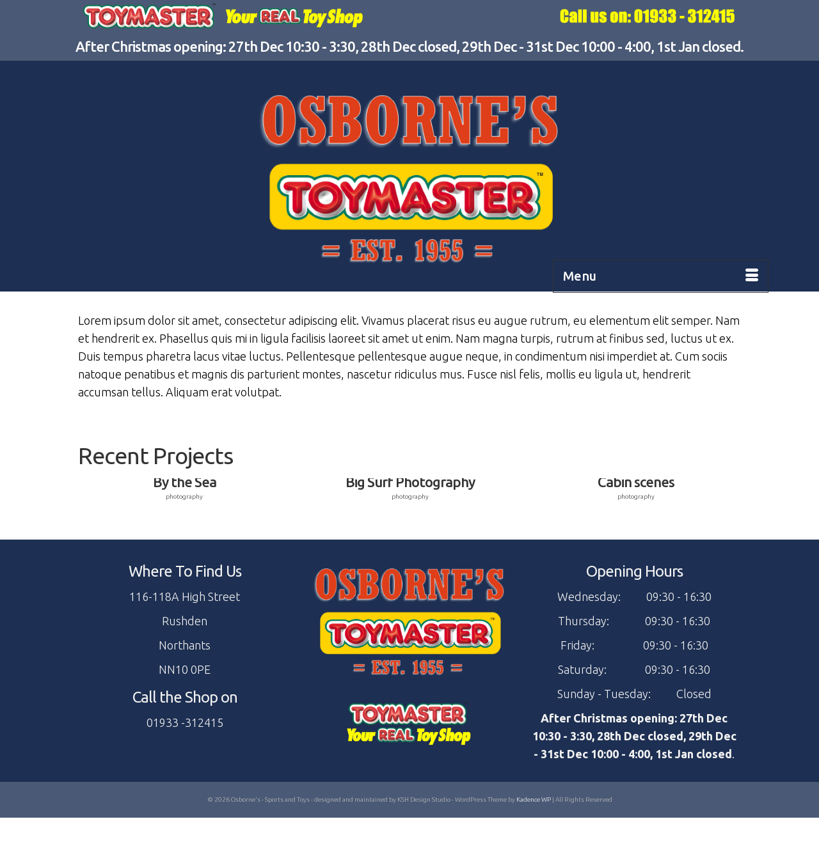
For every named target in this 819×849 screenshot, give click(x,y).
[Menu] (660, 276)
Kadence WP (533, 799)
